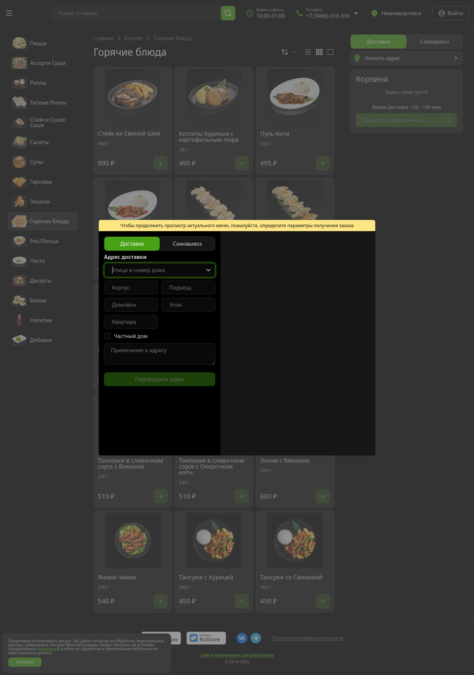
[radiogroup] (159, 243)
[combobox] (159, 270)
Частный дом (131, 336)
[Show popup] (208, 270)
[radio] (132, 244)
